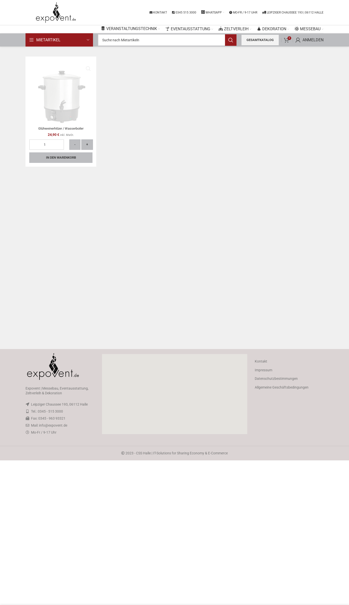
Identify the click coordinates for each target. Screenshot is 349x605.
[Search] (167, 40)
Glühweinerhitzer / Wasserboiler (61, 440)
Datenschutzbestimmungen (276, 523)
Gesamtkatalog (260, 40)
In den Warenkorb (61, 469)
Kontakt (261, 506)
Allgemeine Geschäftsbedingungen (281, 532)
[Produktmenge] (46, 456)
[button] (174, 539)
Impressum (263, 515)
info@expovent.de (53, 570)
